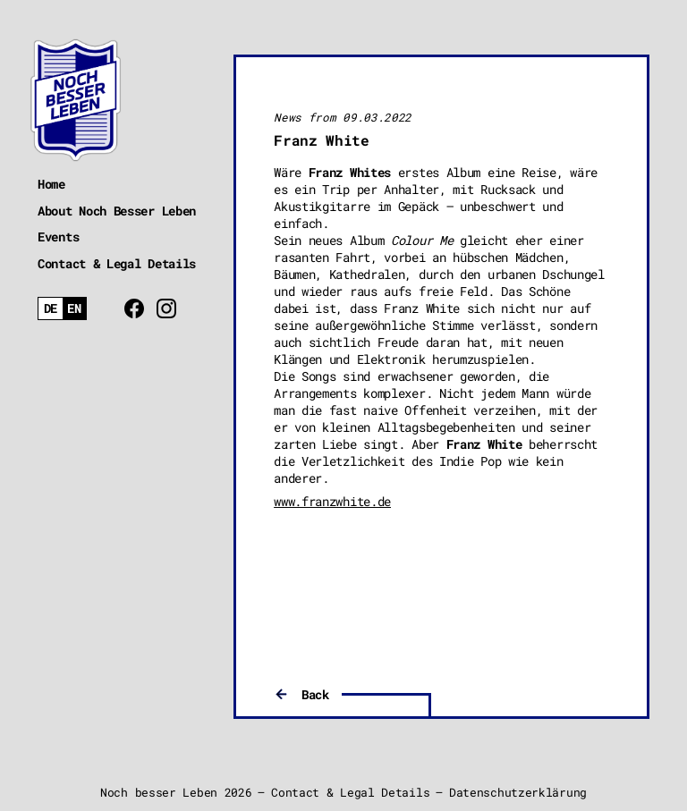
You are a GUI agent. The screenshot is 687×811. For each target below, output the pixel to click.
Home (51, 183)
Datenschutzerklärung (518, 792)
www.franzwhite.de (332, 501)
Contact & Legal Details (117, 263)
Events (58, 236)
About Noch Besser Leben (117, 210)
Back (315, 694)
